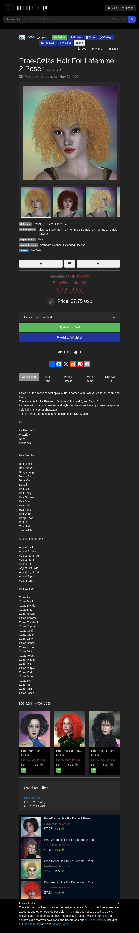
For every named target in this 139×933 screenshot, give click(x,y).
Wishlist (65, 42)
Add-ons (48, 379)
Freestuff (48, 42)
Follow (59, 37)
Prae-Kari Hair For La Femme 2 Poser (46, 750)
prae (56, 69)
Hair (40, 239)
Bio (79, 42)
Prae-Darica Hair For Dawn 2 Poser (67, 818)
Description (29, 376)
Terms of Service (95, 919)
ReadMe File (32, 797)
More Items (90, 379)
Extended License (74, 244)
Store (90, 37)
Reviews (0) (110, 379)
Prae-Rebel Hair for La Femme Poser (68, 861)
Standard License (51, 244)
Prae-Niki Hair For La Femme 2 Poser (81, 750)
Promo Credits (68, 379)
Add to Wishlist (69, 337)
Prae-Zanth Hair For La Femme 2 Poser (70, 839)
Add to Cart (69, 327)
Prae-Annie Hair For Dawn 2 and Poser (70, 882)
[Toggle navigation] (8, 7)
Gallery (105, 37)
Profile (75, 37)
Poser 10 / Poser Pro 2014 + (51, 224)
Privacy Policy (60, 924)
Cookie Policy (32, 924)
